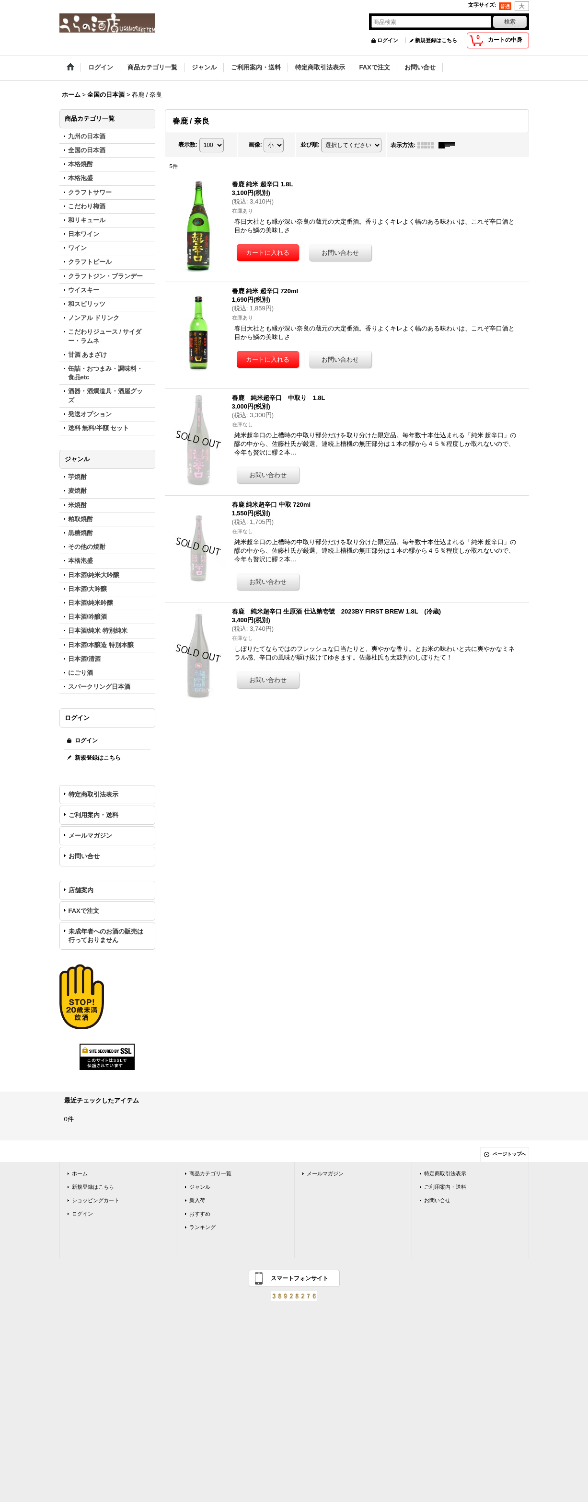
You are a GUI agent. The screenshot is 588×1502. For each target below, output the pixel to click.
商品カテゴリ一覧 (210, 1173)
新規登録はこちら (436, 40)
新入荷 (197, 1200)
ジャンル (199, 1187)
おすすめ (199, 1214)
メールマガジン (90, 835)
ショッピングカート (95, 1200)
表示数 (187, 144)
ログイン (387, 40)
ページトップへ (509, 1154)
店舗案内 (81, 890)
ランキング (202, 1227)
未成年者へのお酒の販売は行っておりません (106, 936)
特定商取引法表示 (93, 794)
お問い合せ (84, 856)
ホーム (80, 1173)
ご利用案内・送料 (93, 815)
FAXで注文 (84, 910)
